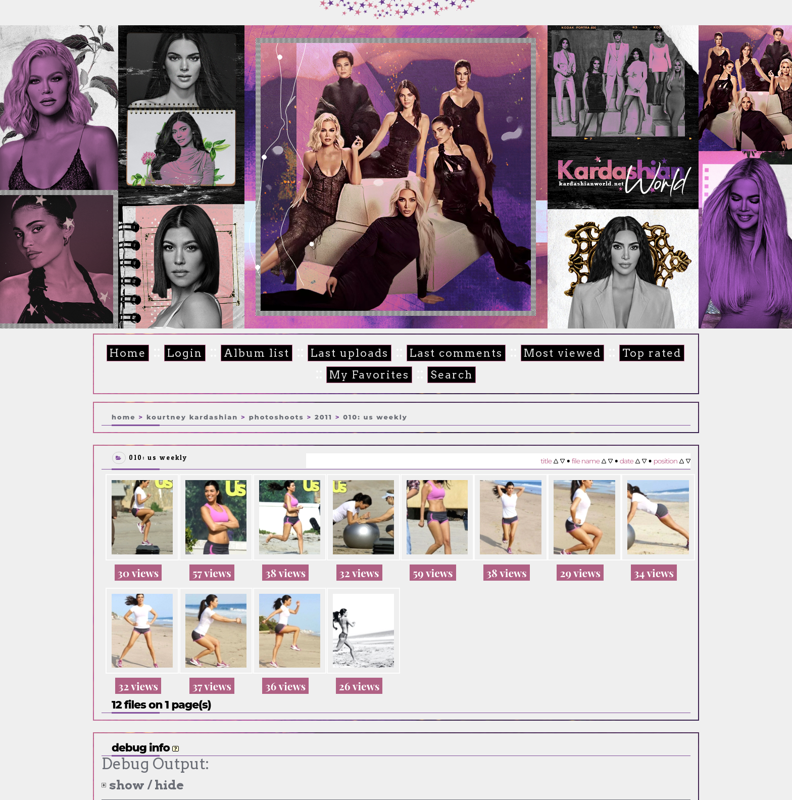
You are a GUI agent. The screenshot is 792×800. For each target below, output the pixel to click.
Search (444, 374)
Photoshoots (276, 416)
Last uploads (347, 353)
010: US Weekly (375, 416)
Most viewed (552, 353)
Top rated (638, 353)
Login (188, 353)
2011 (323, 416)
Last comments (449, 353)
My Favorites (365, 374)
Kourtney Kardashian (192, 416)
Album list (257, 353)
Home (132, 353)
